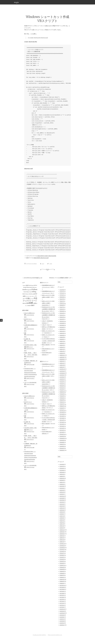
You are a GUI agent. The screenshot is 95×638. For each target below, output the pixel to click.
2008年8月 (62, 398)
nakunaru (44, 354)
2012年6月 (62, 327)
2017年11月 (62, 297)
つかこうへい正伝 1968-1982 (30, 382)
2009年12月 (62, 369)
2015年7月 (62, 307)
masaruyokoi (45, 305)
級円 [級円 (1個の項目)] (30, 305)
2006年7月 (62, 444)
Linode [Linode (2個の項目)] (30, 287)
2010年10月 (62, 359)
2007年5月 (62, 424)
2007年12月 (62, 410)
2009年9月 (62, 375)
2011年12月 (62, 333)
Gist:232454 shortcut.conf (41, 258)
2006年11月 (62, 436)
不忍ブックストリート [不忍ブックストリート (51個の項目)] (30, 299)
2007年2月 (62, 430)
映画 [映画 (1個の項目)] (28, 305)
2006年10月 (62, 438)
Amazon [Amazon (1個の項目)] (24, 285)
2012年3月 (62, 331)
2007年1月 (62, 432)
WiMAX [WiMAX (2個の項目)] (23, 293)
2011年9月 (62, 337)
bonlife (43, 350)
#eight (16, 2)
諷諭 (25, 333)
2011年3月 (62, 349)
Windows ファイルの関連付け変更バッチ (61, 278)
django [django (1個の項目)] (32, 285)
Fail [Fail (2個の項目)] (34, 285)
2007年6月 (62, 422)
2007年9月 (62, 416)
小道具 (50, 263)
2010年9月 (62, 361)
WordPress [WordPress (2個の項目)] (31, 293)
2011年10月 (62, 335)
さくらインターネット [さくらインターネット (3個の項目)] (30, 296)
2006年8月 (62, 442)
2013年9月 (62, 313)
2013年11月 (62, 311)
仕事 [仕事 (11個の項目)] (27, 303)
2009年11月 (62, 371)
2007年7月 (62, 420)
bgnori (45, 336)
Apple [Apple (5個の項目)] (27, 285)
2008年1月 (62, 408)
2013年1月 (62, 319)
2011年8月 (62, 339)
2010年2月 (62, 367)
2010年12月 (62, 355)
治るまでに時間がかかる (29, 313)
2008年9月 (62, 396)
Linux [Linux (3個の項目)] (33, 287)
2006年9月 (62, 440)
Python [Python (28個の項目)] (34, 289)
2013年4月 (62, 315)
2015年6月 (62, 309)
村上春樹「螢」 (27, 339)
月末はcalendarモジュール (47, 348)
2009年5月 (62, 383)
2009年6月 (62, 381)
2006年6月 (62, 446)
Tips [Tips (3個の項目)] (28, 291)
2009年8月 (62, 377)
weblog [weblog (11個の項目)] (34, 291)
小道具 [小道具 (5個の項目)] (34, 303)
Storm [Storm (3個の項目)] (25, 291)
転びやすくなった (28, 319)
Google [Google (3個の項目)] (25, 287)
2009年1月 (62, 389)
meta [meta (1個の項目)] (35, 287)
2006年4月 (62, 450)
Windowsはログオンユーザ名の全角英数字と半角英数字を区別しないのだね (48, 309)
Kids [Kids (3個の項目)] (28, 287)
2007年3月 (62, 428)
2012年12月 (62, 321)
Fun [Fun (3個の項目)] (36, 285)
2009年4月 (62, 385)
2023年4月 (62, 295)
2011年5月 (62, 345)
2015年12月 (62, 303)
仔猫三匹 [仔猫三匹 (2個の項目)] (24, 303)
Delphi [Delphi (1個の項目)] (30, 285)
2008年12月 (62, 391)
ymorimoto (47, 332)
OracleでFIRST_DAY (46, 352)
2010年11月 (62, 357)
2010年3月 (62, 365)
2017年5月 (62, 299)
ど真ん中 (44, 321)
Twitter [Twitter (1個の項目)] (30, 291)
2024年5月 (62, 293)
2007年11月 (62, 412)
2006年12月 (62, 434)
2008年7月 (62, 400)
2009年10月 (62, 373)
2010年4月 (62, 363)
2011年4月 (62, 347)
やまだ (48, 324)
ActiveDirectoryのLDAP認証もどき (32, 278)
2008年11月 (62, 392)
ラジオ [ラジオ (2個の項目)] (32, 298)
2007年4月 (62, 426)
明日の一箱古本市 (45, 344)
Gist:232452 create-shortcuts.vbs (46, 256)
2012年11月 (62, 323)
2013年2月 (62, 317)
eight (43, 263)
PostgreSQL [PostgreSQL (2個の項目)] (29, 289)
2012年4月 (62, 329)
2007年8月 (62, 418)
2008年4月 (62, 402)
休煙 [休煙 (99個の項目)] (31, 303)
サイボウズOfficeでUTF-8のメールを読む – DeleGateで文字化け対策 (48, 340)
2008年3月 (62, 404)
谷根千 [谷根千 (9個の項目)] (33, 305)
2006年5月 (62, 448)
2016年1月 (62, 301)
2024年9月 (62, 289)
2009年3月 (62, 387)
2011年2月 (62, 351)
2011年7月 (62, 341)
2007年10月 (62, 414)
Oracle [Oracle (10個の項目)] (24, 289)
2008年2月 (62, 406)
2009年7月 (62, 379)
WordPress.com (59, 635)
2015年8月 (62, 305)
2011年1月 (62, 353)
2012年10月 (62, 325)
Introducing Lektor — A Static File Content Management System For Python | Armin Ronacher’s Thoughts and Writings (30, 372)
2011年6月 (62, 343)
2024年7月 (62, 291)
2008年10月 (62, 394)
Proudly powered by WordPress (39, 635)
